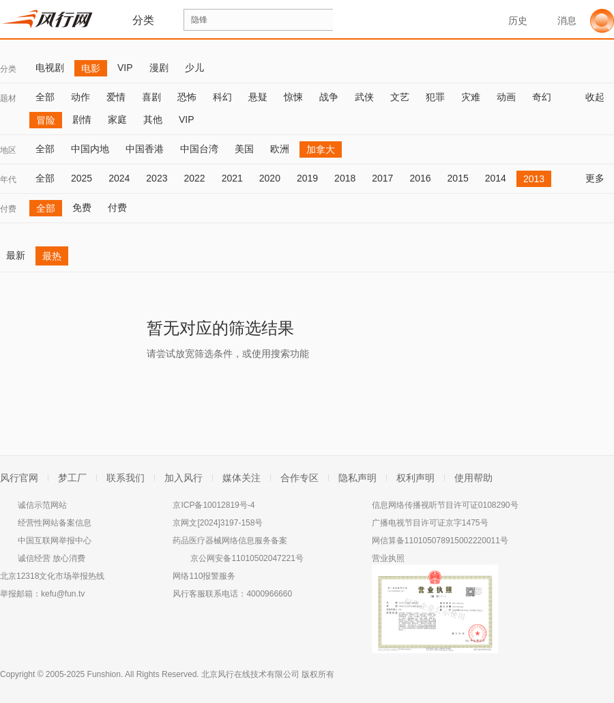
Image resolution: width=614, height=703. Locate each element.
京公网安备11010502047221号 (246, 558)
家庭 (117, 119)
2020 (269, 178)
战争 (328, 96)
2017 (382, 178)
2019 (307, 178)
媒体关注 (241, 477)
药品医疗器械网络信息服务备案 (230, 540)
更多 (599, 178)
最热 (51, 255)
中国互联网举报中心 (54, 540)
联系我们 (125, 477)
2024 (119, 178)
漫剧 (159, 67)
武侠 (364, 96)
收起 (599, 96)
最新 (15, 255)
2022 (194, 178)
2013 (533, 178)
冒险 (45, 120)
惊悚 (293, 96)
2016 (419, 178)
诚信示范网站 (42, 505)
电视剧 (49, 67)
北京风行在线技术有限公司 (250, 674)
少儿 (194, 67)
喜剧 (151, 96)
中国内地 (90, 148)
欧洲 (279, 148)
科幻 (222, 96)
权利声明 (415, 477)
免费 (81, 207)
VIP (125, 67)
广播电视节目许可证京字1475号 (430, 523)
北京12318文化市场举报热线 (52, 576)
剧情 (81, 119)
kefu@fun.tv (63, 594)
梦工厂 (72, 477)
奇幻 (541, 96)
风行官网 (19, 477)
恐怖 (186, 96)
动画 (506, 96)
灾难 (470, 96)
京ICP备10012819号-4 (213, 505)
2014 (495, 178)
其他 (152, 119)
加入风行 (183, 477)
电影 (90, 68)
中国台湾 (199, 148)
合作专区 (299, 477)
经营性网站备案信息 (54, 523)
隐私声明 (357, 477)
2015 (458, 178)
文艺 (399, 96)
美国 (244, 148)
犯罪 (435, 96)
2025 (81, 178)
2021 (232, 178)
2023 (156, 178)
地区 (8, 150)
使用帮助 (473, 477)
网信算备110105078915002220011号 (440, 540)
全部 (45, 96)
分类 (8, 69)
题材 (8, 98)
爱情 (116, 96)
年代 (8, 179)
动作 (80, 96)
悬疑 (257, 96)
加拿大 (320, 149)
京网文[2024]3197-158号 (218, 523)
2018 (344, 178)
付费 (8, 209)
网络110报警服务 (204, 576)
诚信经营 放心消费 (51, 558)
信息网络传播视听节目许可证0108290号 (445, 505)
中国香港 (145, 148)
